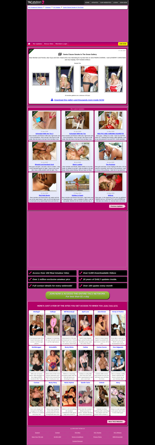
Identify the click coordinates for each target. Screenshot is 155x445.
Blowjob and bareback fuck (44, 164)
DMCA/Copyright (117, 437)
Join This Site (110, 306)
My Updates (37, 44)
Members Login (61, 44)
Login (115, 2)
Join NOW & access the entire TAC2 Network (77, 295)
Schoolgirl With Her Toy (77, 133)
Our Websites (105, 2)
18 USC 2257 (57, 437)
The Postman (110, 164)
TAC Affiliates (117, 432)
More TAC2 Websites (116, 421)
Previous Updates (117, 206)
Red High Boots (44, 195)
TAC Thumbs (97, 432)
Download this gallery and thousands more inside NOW (77, 100)
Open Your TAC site (37, 437)
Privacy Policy (97, 437)
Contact (57, 432)
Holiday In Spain (77, 195)
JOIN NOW (123, 2)
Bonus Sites (48, 44)
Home (87, 2)
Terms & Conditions (77, 437)
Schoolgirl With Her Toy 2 (44, 133)
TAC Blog (77, 432)
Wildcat (110, 195)
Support (37, 432)
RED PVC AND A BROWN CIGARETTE (110, 133)
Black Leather (77, 164)
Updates (94, 2)
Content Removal (77, 441)
